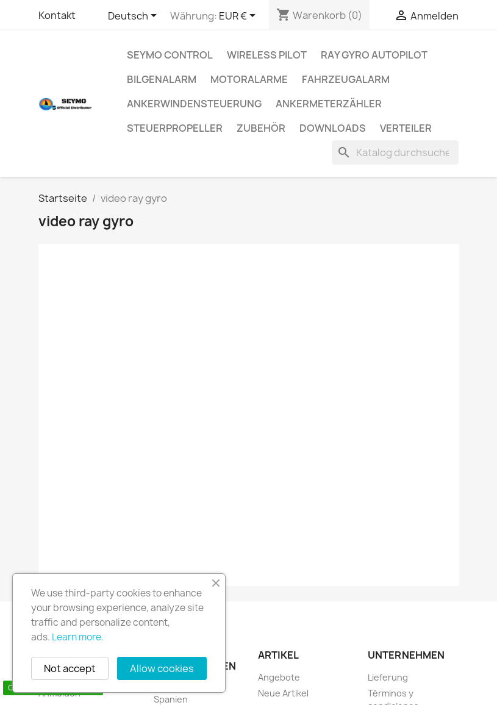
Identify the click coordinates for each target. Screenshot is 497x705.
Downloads (332, 128)
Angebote (279, 677)
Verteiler (406, 128)
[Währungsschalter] (239, 16)
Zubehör (261, 128)
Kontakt (57, 15)
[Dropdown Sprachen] (134, 16)
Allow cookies (162, 668)
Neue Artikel (283, 693)
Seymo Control (170, 55)
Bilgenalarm (161, 79)
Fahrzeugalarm (346, 79)
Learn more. (78, 637)
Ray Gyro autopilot (374, 55)
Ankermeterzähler (329, 103)
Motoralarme (249, 79)
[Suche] (395, 152)
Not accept (70, 668)
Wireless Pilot (267, 55)
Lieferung (388, 677)
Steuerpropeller (175, 128)
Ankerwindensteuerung (194, 103)
